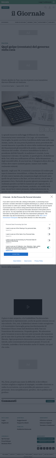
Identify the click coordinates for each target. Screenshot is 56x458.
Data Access (28, 261)
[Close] (52, 197)
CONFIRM (16, 254)
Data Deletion (17, 261)
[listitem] (28, 224)
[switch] (48, 228)
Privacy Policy (38, 261)
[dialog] (28, 229)
